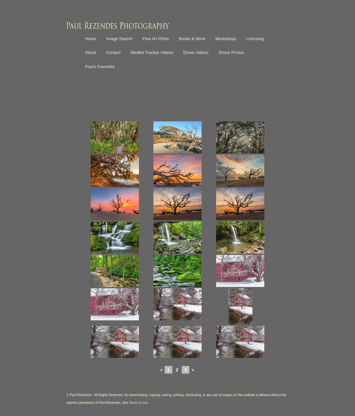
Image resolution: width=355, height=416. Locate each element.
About (90, 52)
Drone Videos (196, 52)
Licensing (255, 38)
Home (90, 38)
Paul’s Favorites (100, 66)
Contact (113, 52)
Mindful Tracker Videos (152, 52)
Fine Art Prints (155, 38)
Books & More (192, 38)
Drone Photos (231, 52)
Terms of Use (138, 402)
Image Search (119, 38)
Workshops (225, 38)
